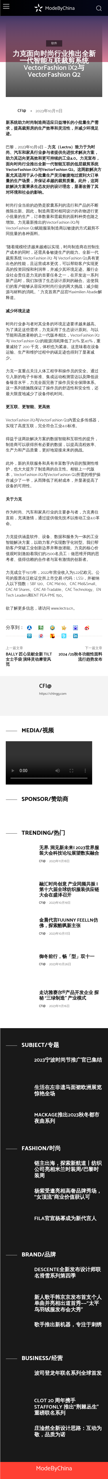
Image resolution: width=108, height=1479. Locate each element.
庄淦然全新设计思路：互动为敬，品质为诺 (68, 1431)
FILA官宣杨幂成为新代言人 (65, 1218)
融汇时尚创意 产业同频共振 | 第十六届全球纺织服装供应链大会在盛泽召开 (69, 889)
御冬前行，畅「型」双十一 (66, 957)
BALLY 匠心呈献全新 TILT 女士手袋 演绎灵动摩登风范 (29, 659)
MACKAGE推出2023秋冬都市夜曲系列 (67, 1118)
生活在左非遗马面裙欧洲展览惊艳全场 (68, 1090)
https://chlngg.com (53, 693)
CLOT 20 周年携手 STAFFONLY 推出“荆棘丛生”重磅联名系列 (66, 1407)
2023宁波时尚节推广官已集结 (68, 1060)
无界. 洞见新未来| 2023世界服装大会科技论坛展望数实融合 (69, 850)
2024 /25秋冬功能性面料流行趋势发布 (80, 657)
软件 (54, 43)
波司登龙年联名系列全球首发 (68, 1373)
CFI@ (22, 111)
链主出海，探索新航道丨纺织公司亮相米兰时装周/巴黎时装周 (68, 1169)
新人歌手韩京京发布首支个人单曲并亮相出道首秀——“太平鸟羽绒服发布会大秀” (68, 1303)
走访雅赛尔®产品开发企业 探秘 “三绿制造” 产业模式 (69, 995)
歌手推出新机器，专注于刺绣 (68, 1325)
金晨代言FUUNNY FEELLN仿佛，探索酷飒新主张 (68, 923)
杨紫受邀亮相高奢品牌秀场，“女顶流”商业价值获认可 (68, 1194)
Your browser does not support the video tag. (49, 763)
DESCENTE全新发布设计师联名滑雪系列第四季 (67, 1272)
